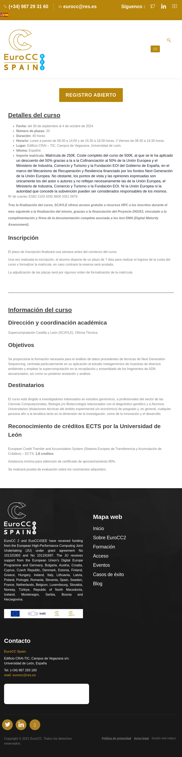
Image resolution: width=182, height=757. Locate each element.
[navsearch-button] (169, 41)
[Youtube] (34, 724)
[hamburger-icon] (155, 49)
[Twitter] (7, 724)
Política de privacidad (116, 738)
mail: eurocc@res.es (20, 675)
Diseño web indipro (164, 738)
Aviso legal (141, 738)
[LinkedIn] (21, 724)
